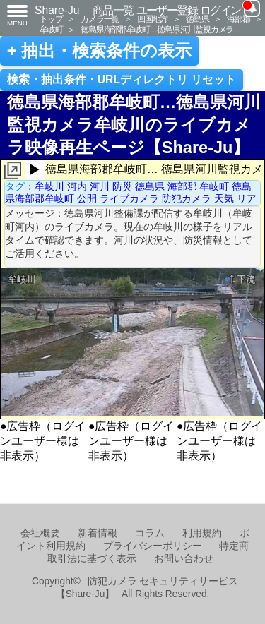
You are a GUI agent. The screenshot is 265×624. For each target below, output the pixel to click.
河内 (77, 186)
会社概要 (40, 533)
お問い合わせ (183, 558)
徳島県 (197, 18)
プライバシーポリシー (152, 546)
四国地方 (152, 18)
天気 (224, 198)
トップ (51, 18)
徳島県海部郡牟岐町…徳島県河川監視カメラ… (161, 29)
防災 (122, 186)
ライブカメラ (129, 198)
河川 (100, 186)
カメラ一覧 (100, 18)
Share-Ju (57, 10)
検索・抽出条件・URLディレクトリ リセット (122, 79)
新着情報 (97, 533)
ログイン (220, 10)
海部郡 (238, 18)
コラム (150, 533)
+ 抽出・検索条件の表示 (99, 51)
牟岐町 (51, 29)
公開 (87, 198)
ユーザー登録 (167, 10)
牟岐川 (49, 186)
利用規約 (202, 533)
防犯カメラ (186, 198)
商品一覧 (113, 10)
